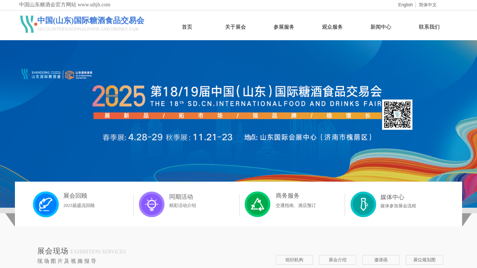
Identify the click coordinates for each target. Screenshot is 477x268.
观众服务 (332, 27)
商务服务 (288, 195)
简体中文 (428, 4)
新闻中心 (380, 27)
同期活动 (181, 197)
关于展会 (235, 27)
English (405, 4)
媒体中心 (392, 197)
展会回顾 (75, 195)
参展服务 (284, 27)
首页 (187, 27)
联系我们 (429, 27)
